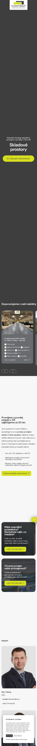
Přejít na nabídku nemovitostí (16, 473)
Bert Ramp (6, 694)
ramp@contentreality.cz (11, 699)
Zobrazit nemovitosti (20, 159)
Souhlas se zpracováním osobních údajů (16, 739)
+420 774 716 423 (8, 703)
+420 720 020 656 (15, 549)
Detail (27, 360)
